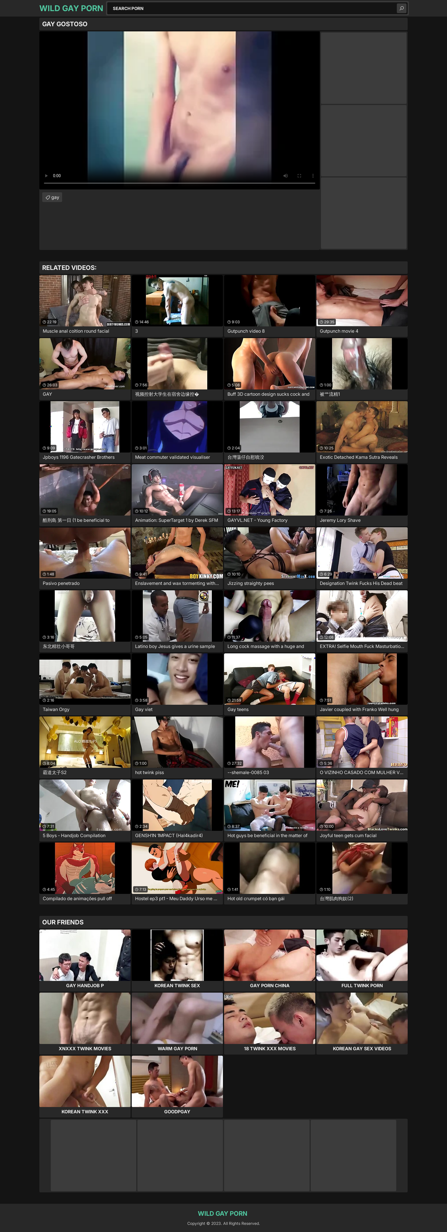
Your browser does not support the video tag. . (179, 110)
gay (55, 197)
